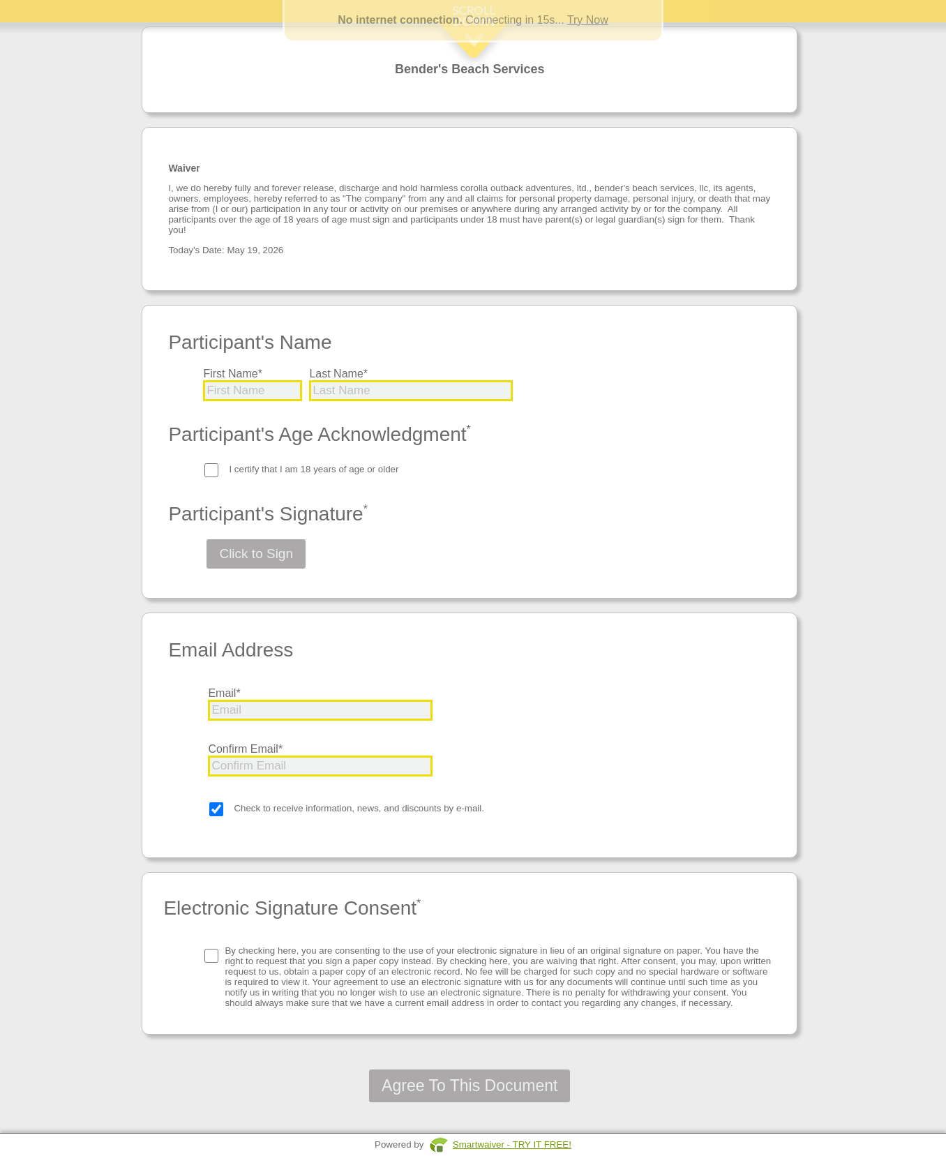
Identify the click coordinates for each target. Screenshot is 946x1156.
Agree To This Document (469, 1085)
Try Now (587, 20)
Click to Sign (256, 553)
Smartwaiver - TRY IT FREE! (512, 1144)
